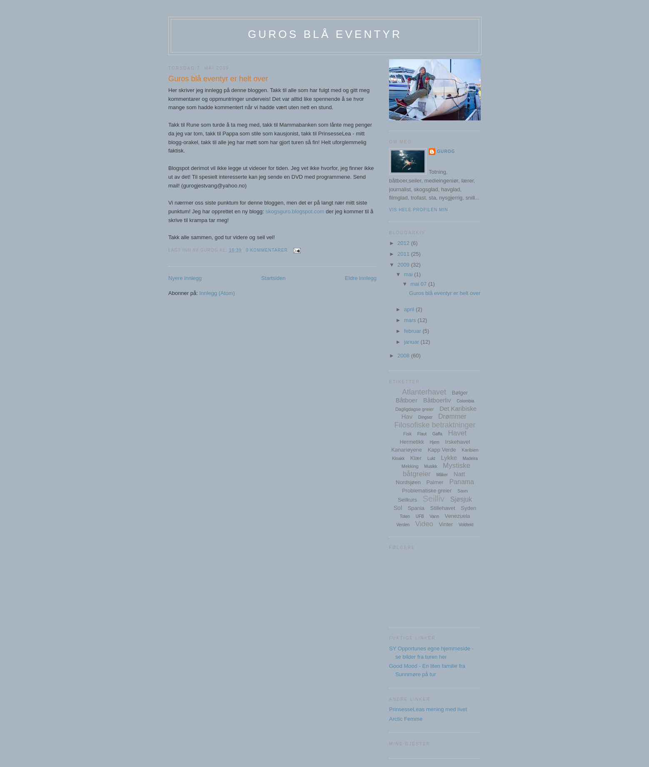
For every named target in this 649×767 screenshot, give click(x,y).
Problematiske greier (427, 490)
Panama (461, 481)
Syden (468, 508)
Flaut (422, 434)
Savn (462, 490)
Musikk (430, 466)
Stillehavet (442, 508)
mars (411, 320)
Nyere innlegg (185, 278)
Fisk (407, 433)
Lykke (449, 457)
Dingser (425, 417)
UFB (420, 516)
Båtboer (407, 400)
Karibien (470, 449)
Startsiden (273, 278)
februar (413, 331)
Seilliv (433, 498)
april (410, 309)
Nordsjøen (408, 482)
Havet (457, 433)
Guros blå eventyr (325, 34)
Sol (398, 508)
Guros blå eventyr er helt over (218, 79)
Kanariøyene (406, 450)
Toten (405, 516)
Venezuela (457, 516)
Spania (416, 508)
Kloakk (398, 458)
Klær (416, 458)
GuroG (446, 151)
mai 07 (419, 284)
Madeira (470, 458)
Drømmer (452, 416)
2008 (404, 355)
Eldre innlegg (361, 278)
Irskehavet (457, 442)
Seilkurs (407, 500)
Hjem (434, 442)
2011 (404, 254)
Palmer (435, 482)
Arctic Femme (405, 719)
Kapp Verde (442, 450)
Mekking (410, 466)
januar (412, 342)
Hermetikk (411, 442)
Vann (434, 516)
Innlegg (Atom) (217, 293)
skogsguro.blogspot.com (294, 211)
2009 (404, 265)
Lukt (431, 458)
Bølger (460, 393)
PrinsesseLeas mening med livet (428, 709)
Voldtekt (466, 524)
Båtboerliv (437, 400)
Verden (402, 524)
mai (409, 274)
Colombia (465, 401)
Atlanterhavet (424, 392)
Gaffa (437, 434)
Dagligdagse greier (414, 409)
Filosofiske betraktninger (434, 425)
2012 (404, 243)
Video (424, 524)
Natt (459, 473)
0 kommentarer (267, 250)
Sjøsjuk (461, 499)
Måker (442, 474)
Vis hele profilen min (418, 209)
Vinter (446, 524)
